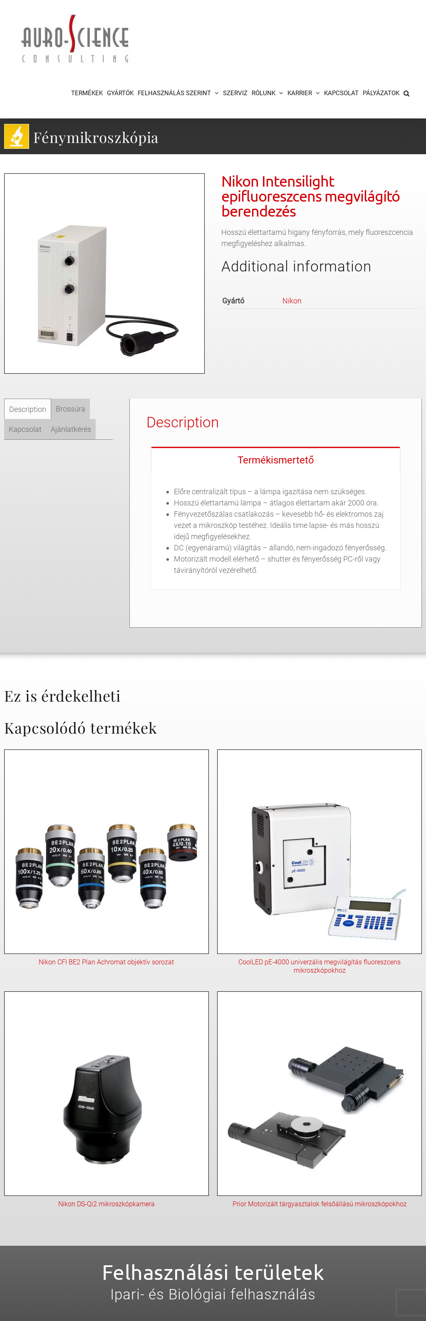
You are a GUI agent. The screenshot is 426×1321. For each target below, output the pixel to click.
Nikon (292, 300)
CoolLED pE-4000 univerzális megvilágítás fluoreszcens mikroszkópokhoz (319, 966)
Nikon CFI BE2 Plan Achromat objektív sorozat (106, 962)
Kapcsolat (25, 429)
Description (27, 409)
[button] (406, 93)
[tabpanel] (276, 531)
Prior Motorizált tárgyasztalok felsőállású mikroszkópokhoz (320, 1204)
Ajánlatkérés (71, 429)
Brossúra (70, 408)
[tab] (27, 409)
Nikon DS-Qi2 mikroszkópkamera (106, 1204)
